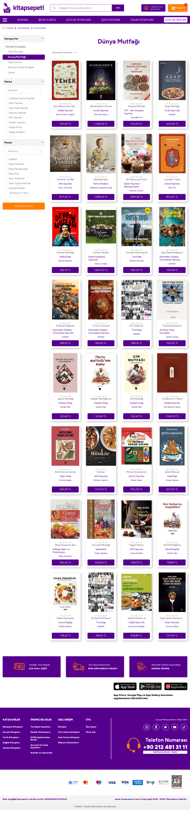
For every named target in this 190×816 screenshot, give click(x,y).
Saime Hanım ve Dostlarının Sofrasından (137, 618)
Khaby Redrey (65, 626)
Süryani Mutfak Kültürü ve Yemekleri (136, 106)
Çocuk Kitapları (11, 732)
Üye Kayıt (91, 727)
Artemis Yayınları (15, 112)
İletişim (62, 727)
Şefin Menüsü (172, 471)
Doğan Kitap (13, 127)
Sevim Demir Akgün (65, 114)
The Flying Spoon (172, 325)
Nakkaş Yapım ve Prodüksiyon (61, 551)
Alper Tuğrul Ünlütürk (18, 183)
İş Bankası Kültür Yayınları (20, 98)
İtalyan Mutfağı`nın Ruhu (101, 399)
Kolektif (11, 159)
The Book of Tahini (16, 193)
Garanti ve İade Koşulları (39, 746)
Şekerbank (101, 549)
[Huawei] (175, 687)
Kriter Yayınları (172, 622)
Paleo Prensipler (65, 618)
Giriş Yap (91, 732)
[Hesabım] (146, 8)
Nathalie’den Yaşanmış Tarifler (101, 180)
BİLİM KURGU (47, 19)
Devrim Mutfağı (65, 252)
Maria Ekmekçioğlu (16, 169)
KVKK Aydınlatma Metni (40, 738)
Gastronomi (14, 62)
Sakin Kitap (65, 476)
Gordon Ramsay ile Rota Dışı (136, 253)
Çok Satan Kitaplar (69, 737)
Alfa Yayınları (13, 117)
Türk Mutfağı (15, 51)
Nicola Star (65, 407)
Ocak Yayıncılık (172, 110)
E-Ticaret (85, 812)
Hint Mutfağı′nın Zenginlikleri (172, 545)
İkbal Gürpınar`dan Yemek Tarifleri (65, 545)
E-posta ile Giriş (156, 7)
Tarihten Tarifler (65, 179)
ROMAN (22, 19)
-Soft (77, 812)
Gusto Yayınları (100, 110)
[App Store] (125, 687)
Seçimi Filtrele (23, 206)
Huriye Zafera (172, 626)
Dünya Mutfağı (17, 56)
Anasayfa (8, 28)
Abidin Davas (172, 337)
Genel (11, 72)
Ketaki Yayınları (65, 110)
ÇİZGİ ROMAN (110, 19)
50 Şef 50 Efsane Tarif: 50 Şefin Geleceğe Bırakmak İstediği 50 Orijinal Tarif (101, 618)
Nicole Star (172, 553)
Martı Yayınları (14, 103)
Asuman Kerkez (15, 188)
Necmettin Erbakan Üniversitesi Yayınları (170, 258)
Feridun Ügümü (101, 480)
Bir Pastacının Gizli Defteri (137, 180)
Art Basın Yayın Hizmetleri (167, 331)
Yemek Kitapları (23, 28)
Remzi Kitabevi (101, 183)
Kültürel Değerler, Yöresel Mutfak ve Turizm (65, 326)
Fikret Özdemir (14, 164)
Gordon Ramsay (136, 260)
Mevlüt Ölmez (136, 190)
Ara (116, 8)
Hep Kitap (172, 476)
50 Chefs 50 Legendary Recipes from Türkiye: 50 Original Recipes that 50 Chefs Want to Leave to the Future (136, 326)
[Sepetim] (178, 8)
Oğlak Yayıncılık (136, 622)
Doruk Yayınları (172, 183)
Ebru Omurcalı (65, 187)
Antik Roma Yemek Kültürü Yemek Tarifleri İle (65, 472)
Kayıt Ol (157, 9)
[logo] (23, 8)
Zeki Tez (172, 187)
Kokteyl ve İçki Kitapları (21, 67)
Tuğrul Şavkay (100, 553)
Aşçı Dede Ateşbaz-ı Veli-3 (172, 253)
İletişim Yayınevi (15, 122)
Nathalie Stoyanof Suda (101, 187)
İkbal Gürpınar (65, 556)
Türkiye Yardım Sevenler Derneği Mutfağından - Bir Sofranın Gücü (101, 253)
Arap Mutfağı (172, 106)
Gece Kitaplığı (172, 549)
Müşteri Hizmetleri (68, 742)
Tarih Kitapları (11, 737)
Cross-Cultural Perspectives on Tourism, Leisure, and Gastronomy (101, 326)
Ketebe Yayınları (172, 403)
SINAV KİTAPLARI (142, 19)
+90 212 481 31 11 (165, 747)
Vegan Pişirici (136, 545)
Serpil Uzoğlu (101, 263)
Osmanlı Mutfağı (101, 545)
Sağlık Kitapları (11, 742)
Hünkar (101, 471)
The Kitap (136, 256)
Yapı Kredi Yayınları (16, 108)
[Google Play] (150, 687)
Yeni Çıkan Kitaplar (69, 732)
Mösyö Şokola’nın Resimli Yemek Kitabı (136, 472)
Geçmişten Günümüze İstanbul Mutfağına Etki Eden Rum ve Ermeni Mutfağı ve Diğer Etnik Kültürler (172, 618)
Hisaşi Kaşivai (172, 480)
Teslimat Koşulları (40, 727)
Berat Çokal (136, 480)
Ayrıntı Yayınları (136, 476)
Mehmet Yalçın (101, 114)
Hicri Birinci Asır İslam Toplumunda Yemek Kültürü (65, 106)
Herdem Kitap (65, 403)
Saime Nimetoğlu (136, 626)
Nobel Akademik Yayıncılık (96, 258)
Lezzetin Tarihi (172, 179)
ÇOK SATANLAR (175, 19)
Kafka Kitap (65, 256)
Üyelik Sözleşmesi (40, 732)
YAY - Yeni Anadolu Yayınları (134, 112)
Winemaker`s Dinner (101, 106)
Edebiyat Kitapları (13, 727)
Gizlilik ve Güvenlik (41, 753)
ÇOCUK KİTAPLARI (78, 19)
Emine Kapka (65, 480)
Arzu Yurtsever (14, 178)
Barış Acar (12, 173)
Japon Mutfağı (65, 398)
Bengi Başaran (65, 260)
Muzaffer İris (136, 117)
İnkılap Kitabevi (15, 132)
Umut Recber (136, 553)
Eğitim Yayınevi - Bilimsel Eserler (132, 185)
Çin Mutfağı (136, 398)
